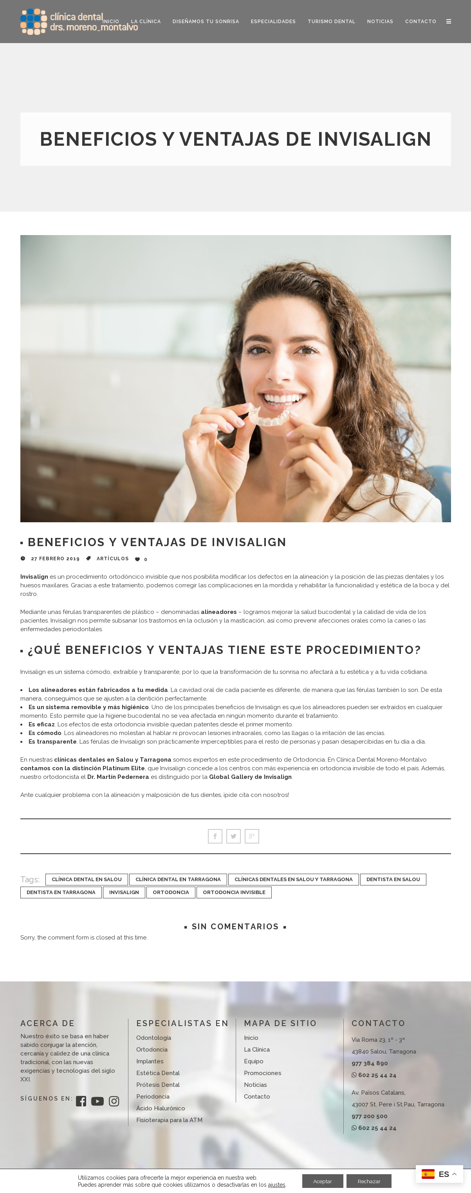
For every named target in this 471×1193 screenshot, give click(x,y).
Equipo (253, 1061)
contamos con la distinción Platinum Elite (82, 768)
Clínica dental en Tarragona (178, 879)
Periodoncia (153, 1096)
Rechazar (370, 1181)
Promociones (263, 1073)
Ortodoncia (152, 1049)
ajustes (274, 1184)
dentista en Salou (393, 879)
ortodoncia (171, 892)
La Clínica (257, 1049)
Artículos (113, 558)
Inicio (251, 1037)
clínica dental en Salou (87, 879)
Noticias (255, 1084)
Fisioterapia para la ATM (169, 1120)
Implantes (150, 1061)
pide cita (237, 794)
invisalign (124, 892)
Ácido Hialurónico (160, 1108)
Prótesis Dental (158, 1084)
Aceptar (322, 1181)
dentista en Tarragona (61, 892)
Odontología (153, 1037)
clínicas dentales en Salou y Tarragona (294, 879)
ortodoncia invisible (234, 892)
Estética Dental (158, 1073)
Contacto (257, 1096)
